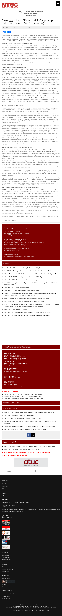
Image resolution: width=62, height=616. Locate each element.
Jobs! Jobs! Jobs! (9, 442)
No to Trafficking (10, 408)
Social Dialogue (6, 596)
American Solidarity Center (8, 594)
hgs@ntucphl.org (31, 15)
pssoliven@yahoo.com (52, 216)
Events (6, 263)
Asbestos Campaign (11, 403)
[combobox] (31, 220)
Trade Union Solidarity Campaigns (17, 347)
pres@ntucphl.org (33, 13)
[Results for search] (31, 223)
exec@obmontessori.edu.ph (37, 216)
